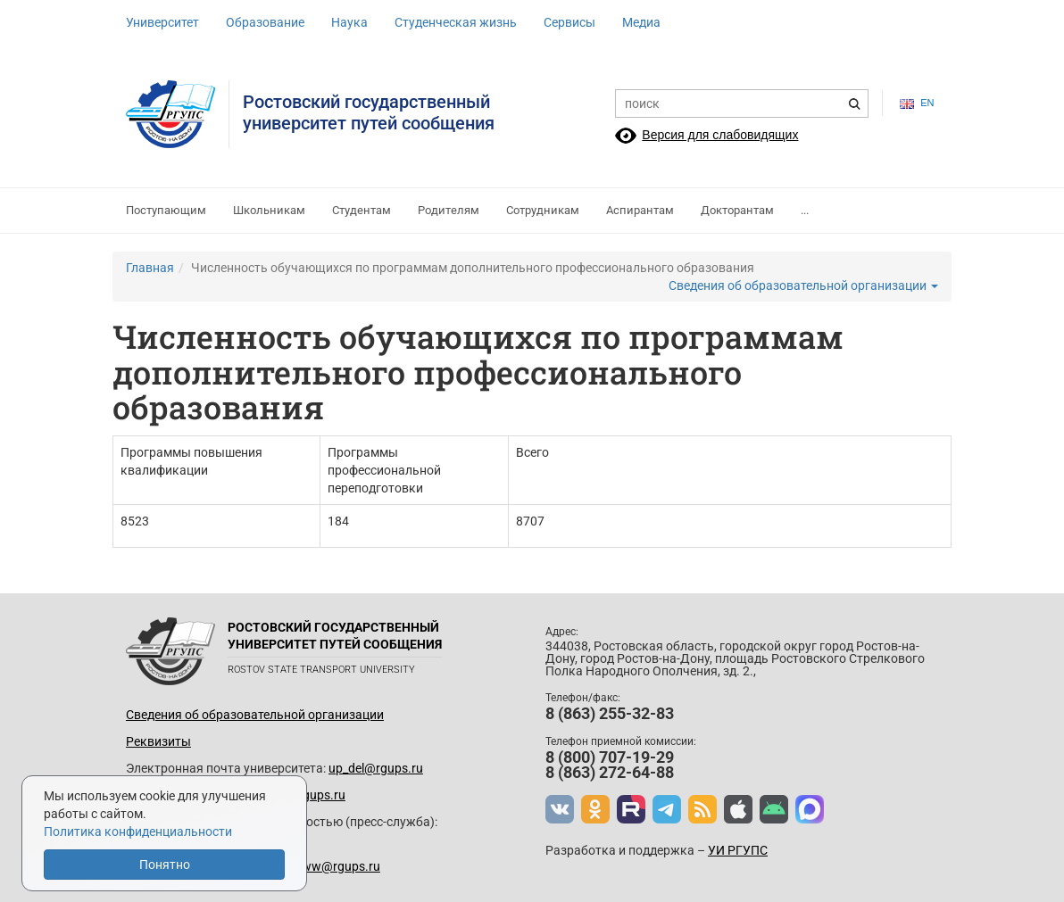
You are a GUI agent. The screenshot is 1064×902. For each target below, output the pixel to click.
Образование (265, 22)
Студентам (361, 210)
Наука (349, 22)
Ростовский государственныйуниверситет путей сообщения (369, 112)
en (917, 103)
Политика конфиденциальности (138, 831)
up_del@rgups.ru (375, 768)
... (805, 210)
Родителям (448, 210)
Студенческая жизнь (456, 22)
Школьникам (269, 210)
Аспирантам (640, 210)
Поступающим (166, 210)
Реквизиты (158, 741)
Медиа (641, 22)
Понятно (164, 864)
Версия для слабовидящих (720, 135)
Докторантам (737, 210)
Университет (162, 22)
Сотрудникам (542, 210)
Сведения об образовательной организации (803, 285)
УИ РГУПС (738, 850)
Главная (150, 268)
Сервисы (569, 22)
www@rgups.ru (336, 866)
